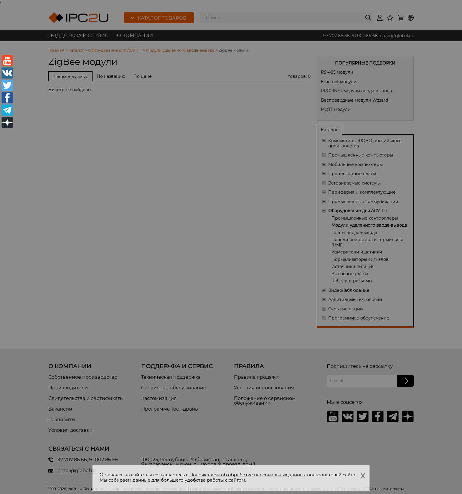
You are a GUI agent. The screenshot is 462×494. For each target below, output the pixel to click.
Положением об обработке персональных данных (247, 474)
